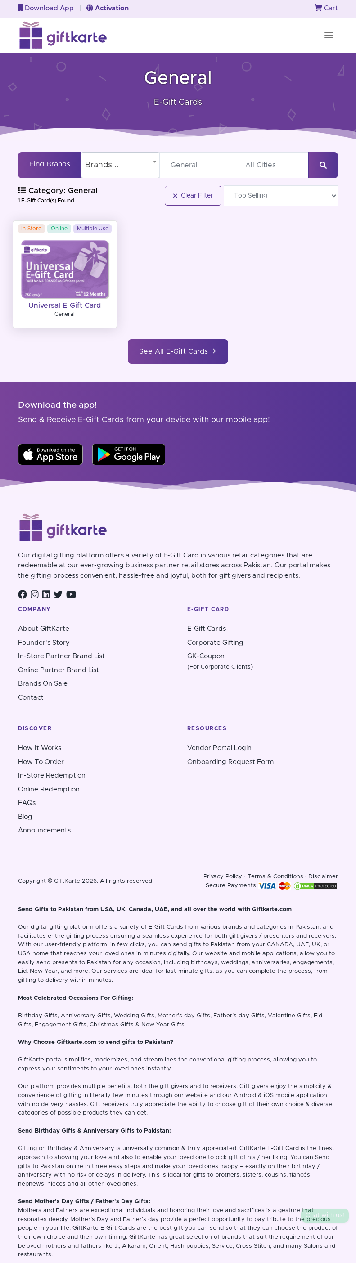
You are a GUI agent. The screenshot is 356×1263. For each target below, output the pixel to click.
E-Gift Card (283, 1148)
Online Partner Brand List (58, 670)
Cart (326, 8)
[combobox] (120, 165)
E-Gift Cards (206, 628)
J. (116, 1246)
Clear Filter (193, 196)
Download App (46, 8)
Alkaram (134, 1246)
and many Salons (298, 1246)
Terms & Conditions (275, 877)
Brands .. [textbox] (102, 165)
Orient (158, 1246)
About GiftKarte (43, 628)
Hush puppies (189, 1246)
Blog (25, 817)
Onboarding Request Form (230, 762)
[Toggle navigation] (329, 35)
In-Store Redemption (52, 775)
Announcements (44, 830)
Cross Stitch (253, 1246)
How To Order (41, 762)
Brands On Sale (43, 683)
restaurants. (35, 1255)
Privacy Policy (222, 877)
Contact (31, 697)
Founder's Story (44, 642)
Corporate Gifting (215, 642)
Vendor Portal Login (219, 748)
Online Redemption (49, 789)
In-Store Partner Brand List (61, 656)
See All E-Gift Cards (178, 351)
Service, (223, 1246)
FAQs (27, 803)
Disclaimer (323, 877)
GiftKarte (31, 1060)
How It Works (39, 748)
